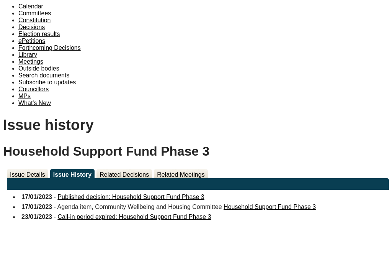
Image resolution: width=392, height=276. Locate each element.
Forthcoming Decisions (49, 47)
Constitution (34, 20)
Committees (34, 13)
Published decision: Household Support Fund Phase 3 (130, 197)
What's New (34, 103)
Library (27, 54)
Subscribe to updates (47, 82)
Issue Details (27, 174)
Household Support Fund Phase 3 (270, 207)
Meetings (30, 61)
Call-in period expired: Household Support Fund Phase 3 (134, 217)
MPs (24, 96)
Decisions (31, 27)
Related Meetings (181, 174)
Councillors (33, 89)
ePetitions (31, 41)
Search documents (43, 75)
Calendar (30, 6)
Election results (39, 34)
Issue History (72, 174)
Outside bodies (38, 68)
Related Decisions (124, 174)
